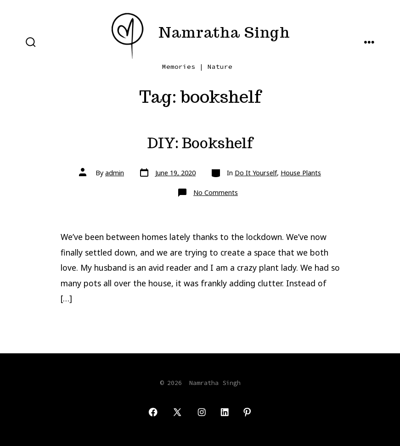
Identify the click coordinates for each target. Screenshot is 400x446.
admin (114, 172)
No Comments (215, 192)
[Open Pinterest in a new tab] (247, 412)
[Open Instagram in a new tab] (201, 412)
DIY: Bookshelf (200, 143)
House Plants (301, 172)
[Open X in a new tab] (177, 412)
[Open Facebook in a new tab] (153, 412)
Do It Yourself (256, 172)
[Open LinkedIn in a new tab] (224, 412)
